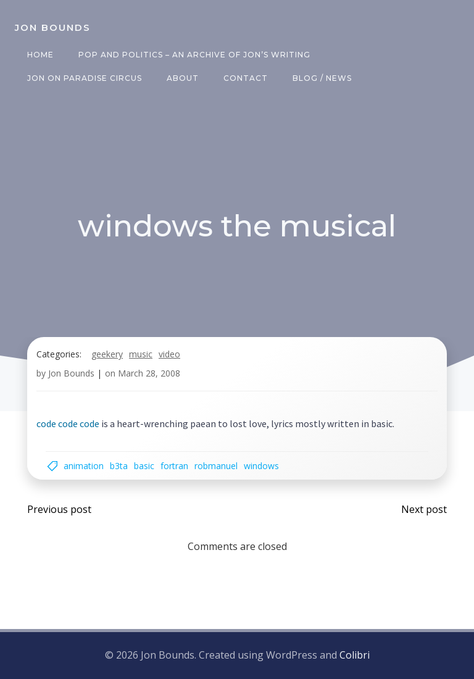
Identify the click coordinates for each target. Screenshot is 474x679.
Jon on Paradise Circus (84, 78)
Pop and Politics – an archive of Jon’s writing (194, 54)
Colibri (354, 655)
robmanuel (216, 466)
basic (144, 466)
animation (84, 466)
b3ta (119, 466)
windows (261, 466)
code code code (67, 423)
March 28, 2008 (149, 373)
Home (40, 54)
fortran (174, 466)
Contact (245, 78)
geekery (107, 354)
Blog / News (322, 78)
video (169, 354)
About (183, 78)
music (140, 354)
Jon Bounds (71, 373)
